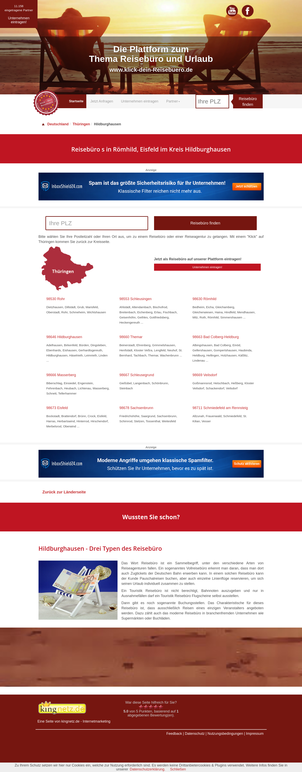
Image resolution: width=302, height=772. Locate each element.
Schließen (178, 769)
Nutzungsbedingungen (225, 734)
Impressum (254, 734)
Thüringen (81, 124)
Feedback (174, 734)
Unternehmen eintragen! (207, 267)
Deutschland (55, 124)
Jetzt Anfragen (101, 101)
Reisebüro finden (248, 102)
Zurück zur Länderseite (64, 492)
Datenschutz (195, 734)
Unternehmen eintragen (139, 101)
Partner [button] (173, 101)
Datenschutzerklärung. (147, 769)
